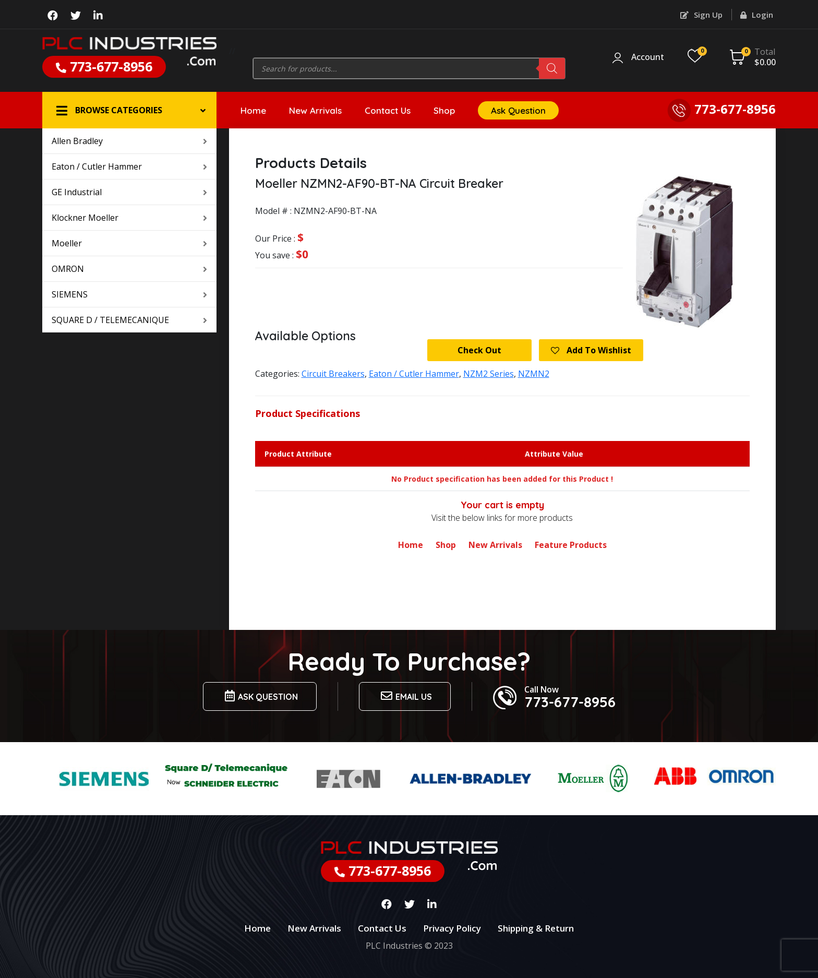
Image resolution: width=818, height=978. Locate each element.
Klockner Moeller (129, 217)
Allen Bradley (129, 141)
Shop (444, 110)
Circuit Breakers (333, 373)
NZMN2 (533, 373)
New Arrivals (315, 110)
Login (756, 14)
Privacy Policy (452, 928)
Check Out (479, 350)
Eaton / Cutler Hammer (129, 166)
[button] (129, 110)
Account (647, 57)
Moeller (129, 243)
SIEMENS (129, 294)
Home (253, 110)
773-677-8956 (104, 66)
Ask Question (518, 110)
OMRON (129, 269)
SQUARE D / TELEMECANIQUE (129, 320)
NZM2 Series (488, 373)
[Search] (552, 68)
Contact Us (388, 110)
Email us (405, 696)
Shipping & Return (536, 928)
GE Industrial (129, 192)
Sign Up (701, 14)
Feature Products (571, 545)
